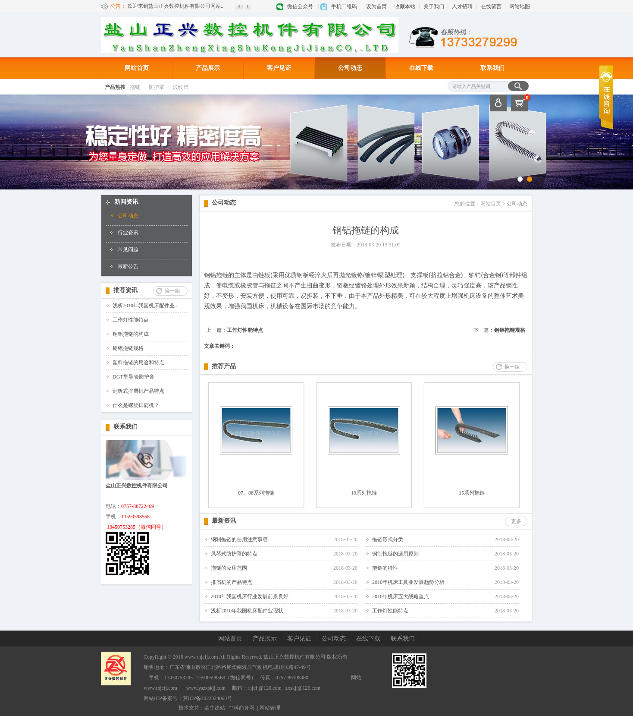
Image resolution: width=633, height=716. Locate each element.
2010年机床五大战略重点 (400, 596)
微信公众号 (300, 6)
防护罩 (156, 87)
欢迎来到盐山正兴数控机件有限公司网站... (176, 6)
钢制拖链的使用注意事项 (239, 539)
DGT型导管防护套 (133, 377)
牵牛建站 (214, 708)
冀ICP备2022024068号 (207, 698)
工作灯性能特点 (131, 320)
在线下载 (421, 68)
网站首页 (137, 68)
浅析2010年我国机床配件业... (146, 306)
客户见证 (279, 68)
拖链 (135, 87)
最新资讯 (224, 520)
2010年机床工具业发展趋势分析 (408, 582)
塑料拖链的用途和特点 (138, 363)
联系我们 (492, 68)
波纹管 (180, 87)
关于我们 (433, 6)
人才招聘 (462, 6)
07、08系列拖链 (256, 493)
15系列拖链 (472, 493)
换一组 (172, 291)
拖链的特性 (385, 568)
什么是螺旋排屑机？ (136, 405)
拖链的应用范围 (229, 568)
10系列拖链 (364, 493)
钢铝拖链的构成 (131, 334)
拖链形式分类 (387, 539)
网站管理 (270, 708)
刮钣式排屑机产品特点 (138, 391)
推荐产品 (224, 366)
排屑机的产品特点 (231, 582)
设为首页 (376, 6)
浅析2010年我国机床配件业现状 (247, 611)
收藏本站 (405, 6)
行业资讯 (128, 233)
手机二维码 (344, 6)
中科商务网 (241, 708)
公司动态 (350, 68)
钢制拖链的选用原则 (395, 554)
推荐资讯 (125, 290)
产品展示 (208, 68)
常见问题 (128, 249)
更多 (516, 521)
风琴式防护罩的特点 (234, 554)
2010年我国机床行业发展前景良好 (249, 596)
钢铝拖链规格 (128, 348)
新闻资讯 (126, 202)
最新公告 (128, 266)
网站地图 (519, 6)
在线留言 (491, 6)
